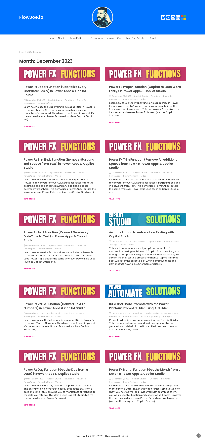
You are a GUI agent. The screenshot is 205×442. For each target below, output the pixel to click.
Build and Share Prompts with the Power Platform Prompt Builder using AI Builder (139, 306)
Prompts (167, 316)
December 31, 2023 (35, 100)
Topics (122, 244)
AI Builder (137, 313)
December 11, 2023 (35, 313)
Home (52, 38)
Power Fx (81, 100)
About (62, 38)
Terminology (97, 38)
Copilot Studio (55, 100)
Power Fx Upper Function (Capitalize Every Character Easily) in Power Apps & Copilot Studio (55, 91)
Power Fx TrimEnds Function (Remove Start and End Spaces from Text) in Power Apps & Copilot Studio (59, 163)
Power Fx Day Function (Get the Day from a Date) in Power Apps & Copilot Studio (56, 371)
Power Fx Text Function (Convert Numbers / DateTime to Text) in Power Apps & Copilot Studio (56, 236)
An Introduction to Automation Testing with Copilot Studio (141, 234)
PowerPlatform (79, 38)
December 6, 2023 (35, 379)
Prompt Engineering (150, 316)
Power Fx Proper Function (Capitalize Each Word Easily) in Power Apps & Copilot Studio (145, 89)
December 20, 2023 (36, 173)
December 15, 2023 (35, 245)
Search (153, 38)
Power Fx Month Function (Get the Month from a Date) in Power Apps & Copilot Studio (145, 371)
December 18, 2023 (121, 173)
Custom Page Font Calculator (132, 38)
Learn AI (110, 38)
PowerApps (29, 103)
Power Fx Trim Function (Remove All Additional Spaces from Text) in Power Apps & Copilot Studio (143, 163)
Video (143, 99)
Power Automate (169, 313)
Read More (29, 126)
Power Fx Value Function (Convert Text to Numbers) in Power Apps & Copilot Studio (55, 306)
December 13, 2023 (121, 241)
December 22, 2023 (121, 96)
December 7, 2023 (121, 313)
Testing (113, 244)
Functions (69, 100)
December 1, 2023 (120, 379)
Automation (139, 241)
